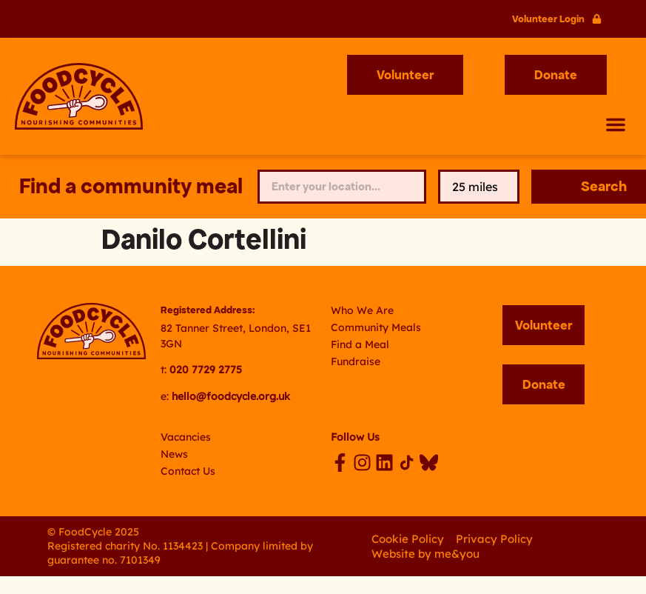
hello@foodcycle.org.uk (231, 396)
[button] (615, 124)
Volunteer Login (548, 19)
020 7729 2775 (205, 369)
